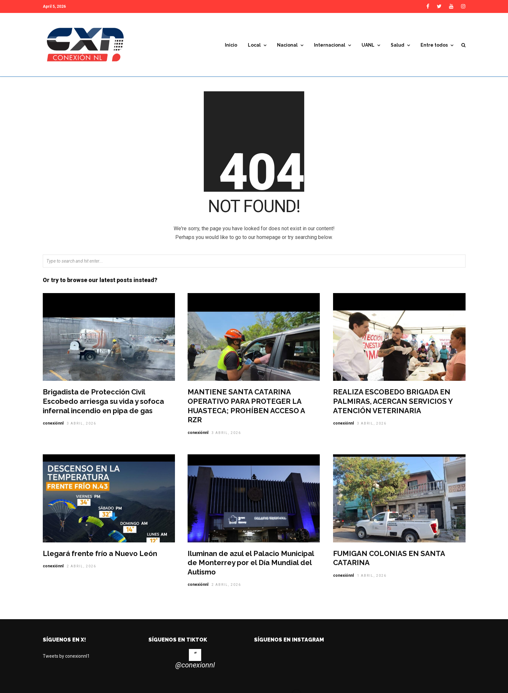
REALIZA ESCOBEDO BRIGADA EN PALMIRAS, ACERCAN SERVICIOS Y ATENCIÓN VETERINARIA (393, 403)
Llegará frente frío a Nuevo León (100, 555)
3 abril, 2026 (81, 425)
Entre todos (434, 45)
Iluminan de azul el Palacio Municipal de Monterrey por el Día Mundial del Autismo (251, 564)
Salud (397, 45)
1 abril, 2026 (372, 578)
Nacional (287, 45)
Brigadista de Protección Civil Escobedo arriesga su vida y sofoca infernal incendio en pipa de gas (103, 403)
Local (254, 45)
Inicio (231, 45)
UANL (368, 45)
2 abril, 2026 (81, 568)
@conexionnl (195, 667)
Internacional (329, 45)
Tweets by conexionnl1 (66, 658)
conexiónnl (53, 425)
